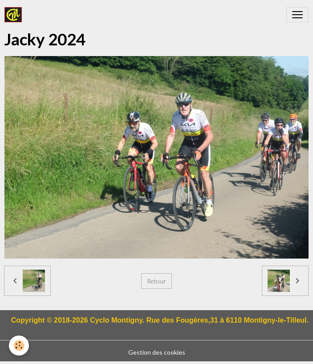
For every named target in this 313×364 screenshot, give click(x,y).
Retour (156, 281)
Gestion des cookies (156, 352)
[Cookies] (19, 346)
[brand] (14, 14)
